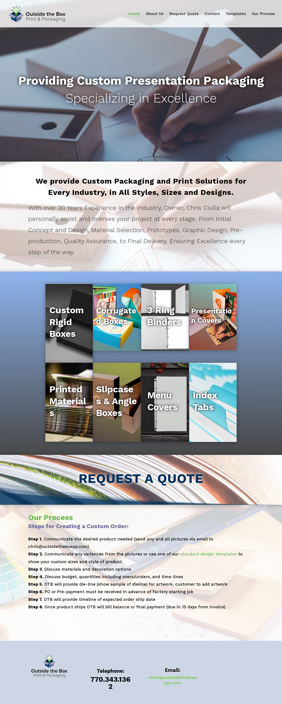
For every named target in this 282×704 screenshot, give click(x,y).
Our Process (263, 14)
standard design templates (208, 554)
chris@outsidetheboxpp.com (172, 680)
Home (134, 14)
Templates (236, 14)
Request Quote (184, 14)
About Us (154, 14)
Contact (212, 14)
